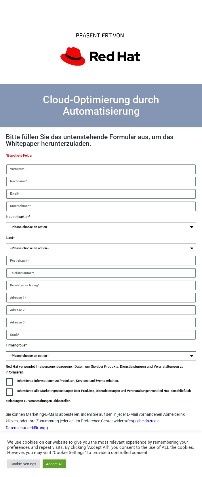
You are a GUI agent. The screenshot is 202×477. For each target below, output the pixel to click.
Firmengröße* (17, 345)
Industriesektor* (18, 217)
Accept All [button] (54, 464)
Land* (11, 238)
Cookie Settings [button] (23, 464)
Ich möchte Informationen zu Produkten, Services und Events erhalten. (68, 381)
